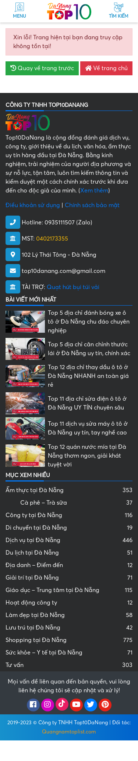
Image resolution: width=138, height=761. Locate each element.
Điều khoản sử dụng (33, 205)
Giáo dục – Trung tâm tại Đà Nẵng (69, 590)
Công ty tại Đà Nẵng (69, 515)
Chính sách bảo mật (92, 205)
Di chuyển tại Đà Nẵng (69, 527)
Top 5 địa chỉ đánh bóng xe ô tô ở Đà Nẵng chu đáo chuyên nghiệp (89, 322)
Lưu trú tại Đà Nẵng (69, 627)
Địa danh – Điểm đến (69, 565)
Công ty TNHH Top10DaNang (73, 722)
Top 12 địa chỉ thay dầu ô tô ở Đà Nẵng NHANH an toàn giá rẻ (88, 376)
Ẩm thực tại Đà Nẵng (69, 490)
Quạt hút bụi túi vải (73, 287)
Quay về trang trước (42, 68)
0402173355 (52, 238)
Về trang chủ (106, 68)
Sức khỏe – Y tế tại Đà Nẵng (69, 652)
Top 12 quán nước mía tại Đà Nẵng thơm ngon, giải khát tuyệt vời (87, 456)
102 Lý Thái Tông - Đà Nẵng (59, 255)
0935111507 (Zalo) (68, 222)
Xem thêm (94, 190)
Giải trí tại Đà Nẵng (69, 577)
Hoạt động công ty (69, 602)
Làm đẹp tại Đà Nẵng (69, 615)
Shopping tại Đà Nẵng (69, 640)
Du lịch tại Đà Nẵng (69, 552)
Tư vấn (69, 665)
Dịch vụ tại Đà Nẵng (69, 540)
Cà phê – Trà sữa (76, 502)
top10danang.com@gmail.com (63, 271)
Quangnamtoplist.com (69, 732)
